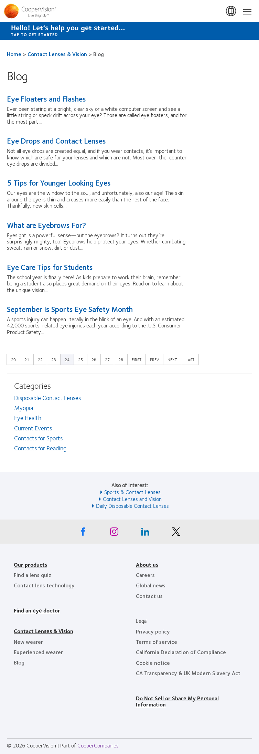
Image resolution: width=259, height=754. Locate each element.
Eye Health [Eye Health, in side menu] (27, 417)
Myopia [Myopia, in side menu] (23, 407)
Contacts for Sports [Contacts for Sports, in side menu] (38, 438)
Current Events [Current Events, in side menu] (33, 428)
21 (28, 359)
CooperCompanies (98, 745)
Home (14, 54)
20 (15, 359)
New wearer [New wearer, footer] (28, 641)
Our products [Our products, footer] (30, 564)
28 (122, 359)
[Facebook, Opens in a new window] (83, 533)
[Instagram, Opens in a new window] (114, 533)
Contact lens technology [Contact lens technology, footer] (44, 585)
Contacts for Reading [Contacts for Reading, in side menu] (40, 448)
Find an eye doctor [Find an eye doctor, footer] (37, 610)
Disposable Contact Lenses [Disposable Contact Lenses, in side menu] (47, 397)
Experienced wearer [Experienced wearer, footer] (38, 652)
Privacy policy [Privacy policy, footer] (153, 631)
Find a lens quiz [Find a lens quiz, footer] (32, 574)
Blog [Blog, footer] (19, 662)
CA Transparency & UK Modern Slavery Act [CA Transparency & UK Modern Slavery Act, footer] (188, 673)
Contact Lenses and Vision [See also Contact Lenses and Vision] (132, 498)
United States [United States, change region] (231, 11)
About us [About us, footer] (147, 564)
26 (95, 359)
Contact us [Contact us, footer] (149, 595)
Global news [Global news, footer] (150, 585)
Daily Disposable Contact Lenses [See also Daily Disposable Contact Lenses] (132, 505)
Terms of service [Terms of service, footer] (156, 641)
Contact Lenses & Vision (57, 54)
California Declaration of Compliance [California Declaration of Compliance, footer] (181, 652)
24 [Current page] (67, 359)
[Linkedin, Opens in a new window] (145, 533)
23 (55, 359)
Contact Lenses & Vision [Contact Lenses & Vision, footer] (43, 631)
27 (109, 359)
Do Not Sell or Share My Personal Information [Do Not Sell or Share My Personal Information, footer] (177, 701)
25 (82, 359)
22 (41, 359)
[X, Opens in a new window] (176, 533)
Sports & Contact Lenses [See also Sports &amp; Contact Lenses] (132, 492)
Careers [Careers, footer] (145, 574)
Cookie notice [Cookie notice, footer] (153, 662)
